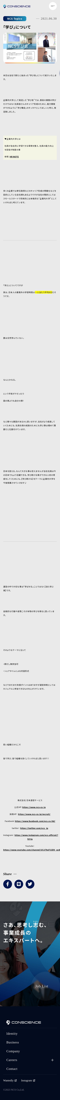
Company (13, 1051)
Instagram (28, 1080)
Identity (12, 1033)
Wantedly (10, 1080)
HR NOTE (14, 156)
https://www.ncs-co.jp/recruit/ (34, 814)
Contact (11, 1069)
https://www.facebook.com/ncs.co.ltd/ (35, 821)
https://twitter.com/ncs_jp (34, 828)
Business (12, 1042)
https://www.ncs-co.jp (34, 807)
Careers (30, 1060)
